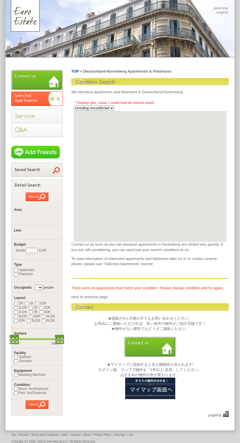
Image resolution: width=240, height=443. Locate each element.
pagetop (215, 415)
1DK (40, 303)
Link (130, 434)
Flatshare (23, 274)
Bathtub (22, 357)
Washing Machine (30, 375)
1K (29, 303)
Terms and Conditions (45, 434)
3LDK (20, 316)
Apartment (24, 270)
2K (33, 308)
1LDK (20, 308)
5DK (19, 320)
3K (33, 312)
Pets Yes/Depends (30, 393)
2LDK (20, 312)
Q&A (65, 434)
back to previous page (89, 297)
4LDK (48, 316)
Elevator (23, 361)
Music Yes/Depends (31, 389)
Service (23, 434)
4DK (34, 316)
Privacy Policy (102, 434)
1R (18, 303)
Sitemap (119, 434)
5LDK (33, 320)
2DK (45, 308)
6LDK (48, 320)
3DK (45, 312)
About (87, 434)
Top (13, 434)
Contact (75, 434)
